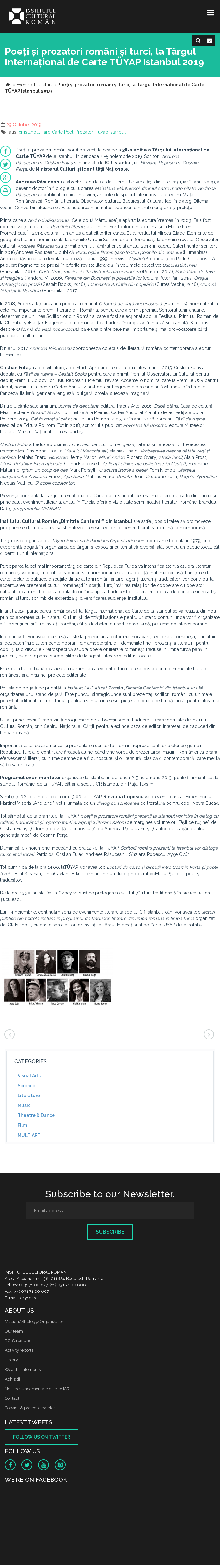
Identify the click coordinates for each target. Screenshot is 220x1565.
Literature (29, 1095)
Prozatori (85, 131)
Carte (57, 131)
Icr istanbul (29, 131)
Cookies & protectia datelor (30, 1408)
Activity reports (19, 1350)
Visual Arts (29, 1075)
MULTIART (29, 1135)
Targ (46, 131)
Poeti (69, 131)
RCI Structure (17, 1340)
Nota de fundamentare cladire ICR (37, 1388)
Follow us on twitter (41, 1436)
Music (24, 1105)
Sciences (27, 1085)
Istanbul (118, 131)
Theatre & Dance (36, 1115)
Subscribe (110, 1232)
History (11, 1359)
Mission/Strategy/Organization (34, 1321)
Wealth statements (23, 1369)
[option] (57, 977)
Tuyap (101, 131)
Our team (14, 1331)
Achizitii (12, 1379)
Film (22, 1125)
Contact (12, 1398)
